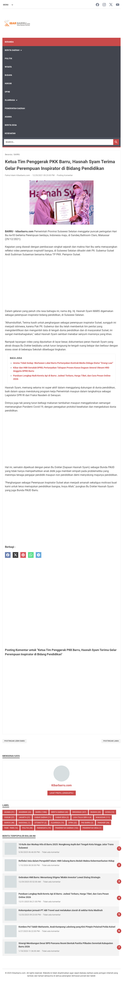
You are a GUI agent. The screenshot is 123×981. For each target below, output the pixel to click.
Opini (7, 92)
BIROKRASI (79, 812)
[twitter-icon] (110, 5)
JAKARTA (24, 817)
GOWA (109, 812)
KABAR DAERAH (43, 817)
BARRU (41, 812)
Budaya (8, 75)
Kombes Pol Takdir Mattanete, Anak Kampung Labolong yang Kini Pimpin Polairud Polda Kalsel (67, 926)
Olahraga (10, 100)
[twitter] (15, 555)
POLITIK (27, 828)
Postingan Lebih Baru (14, 741)
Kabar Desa (62, 817)
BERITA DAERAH (59, 812)
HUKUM (9, 817)
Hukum (8, 83)
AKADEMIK (25, 812)
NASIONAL (24, 823)
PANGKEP (103, 823)
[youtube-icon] (117, 5)
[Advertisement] (61, 282)
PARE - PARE (11, 828)
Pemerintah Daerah (15, 108)
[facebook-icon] (97, 5)
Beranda (9, 42)
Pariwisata (44, 828)
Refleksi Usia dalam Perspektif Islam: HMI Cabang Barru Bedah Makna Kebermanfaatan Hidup (66, 861)
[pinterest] (23, 555)
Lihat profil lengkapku (61, 793)
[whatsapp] (31, 555)
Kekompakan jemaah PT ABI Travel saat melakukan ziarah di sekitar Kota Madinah (61, 910)
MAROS (9, 823)
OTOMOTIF (40, 823)
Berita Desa (11, 125)
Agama (8, 117)
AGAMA (9, 812)
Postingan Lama (111, 741)
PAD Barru (87, 823)
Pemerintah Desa (92, 828)
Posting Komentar (65, 175)
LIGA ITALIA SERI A (82, 817)
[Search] (58, 142)
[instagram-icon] (104, 5)
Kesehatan (10, 133)
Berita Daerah (12, 50)
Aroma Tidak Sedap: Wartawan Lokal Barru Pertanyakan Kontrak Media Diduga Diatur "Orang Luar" (63, 363)
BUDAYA (96, 812)
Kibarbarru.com (61, 785)
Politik (8, 58)
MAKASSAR (103, 817)
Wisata (8, 67)
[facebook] (8, 555)
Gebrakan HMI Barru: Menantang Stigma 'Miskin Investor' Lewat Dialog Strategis (59, 877)
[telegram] (38, 555)
